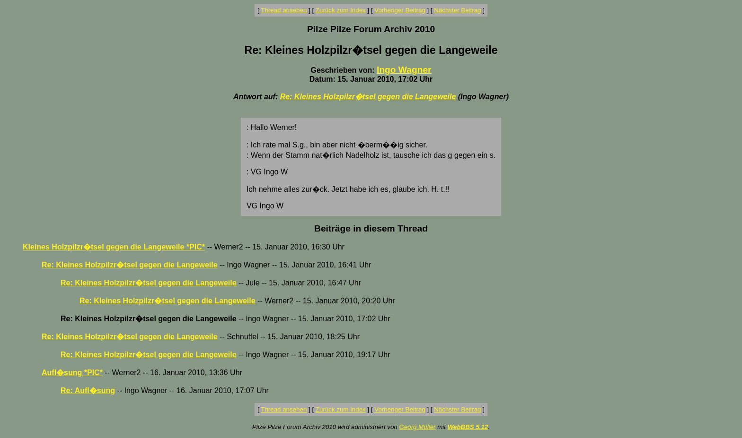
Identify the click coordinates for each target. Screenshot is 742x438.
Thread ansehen (284, 10)
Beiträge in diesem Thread (371, 228)
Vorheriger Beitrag (399, 10)
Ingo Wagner (404, 70)
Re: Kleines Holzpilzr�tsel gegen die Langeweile (368, 97)
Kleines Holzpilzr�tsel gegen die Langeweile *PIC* (114, 247)
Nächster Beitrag (457, 10)
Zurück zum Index (341, 10)
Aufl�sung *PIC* (72, 373)
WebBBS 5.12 (468, 426)
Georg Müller (417, 426)
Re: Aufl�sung (88, 390)
